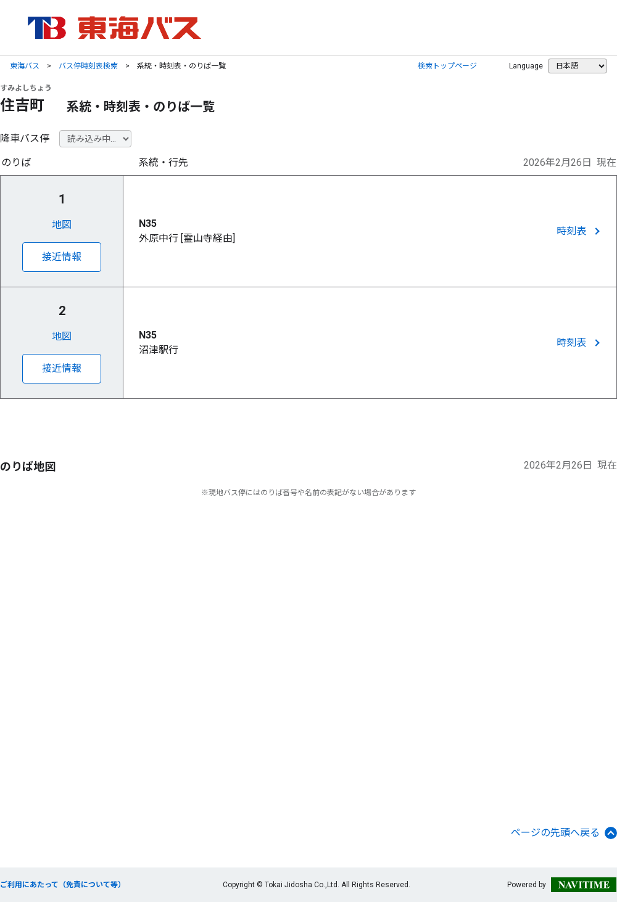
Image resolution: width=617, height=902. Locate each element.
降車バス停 (24, 138)
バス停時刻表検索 (88, 66)
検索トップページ (447, 66)
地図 (62, 225)
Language (526, 66)
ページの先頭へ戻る (564, 833)
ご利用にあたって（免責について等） (62, 884)
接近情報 (61, 257)
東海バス (24, 66)
